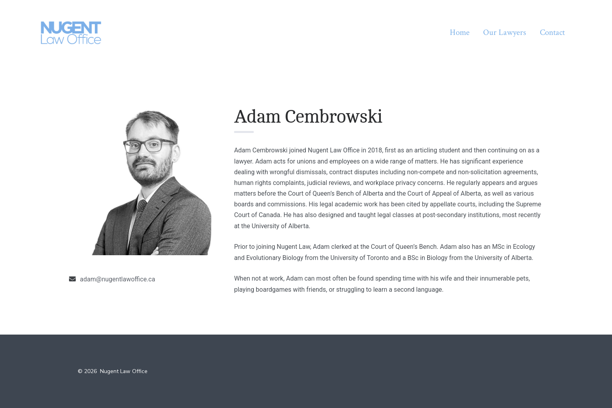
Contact (552, 32)
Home (460, 32)
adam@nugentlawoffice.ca (117, 279)
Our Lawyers (504, 32)
